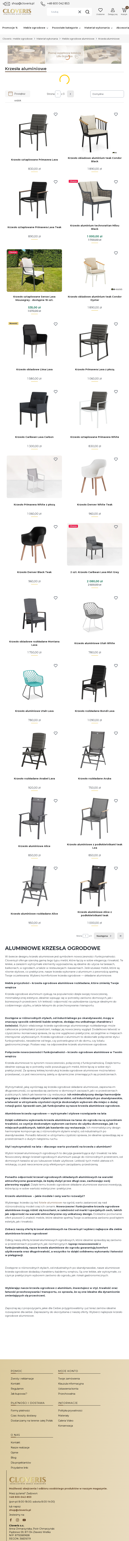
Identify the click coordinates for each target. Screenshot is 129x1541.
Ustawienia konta (68, 1388)
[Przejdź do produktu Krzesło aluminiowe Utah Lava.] (34, 683)
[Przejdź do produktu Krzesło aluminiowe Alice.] (34, 818)
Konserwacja (65, 1425)
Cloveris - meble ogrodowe (18, 38)
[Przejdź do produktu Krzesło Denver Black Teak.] (34, 544)
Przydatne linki (19, 1467)
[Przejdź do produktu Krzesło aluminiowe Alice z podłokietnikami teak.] (94, 886)
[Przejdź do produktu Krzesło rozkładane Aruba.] (94, 750)
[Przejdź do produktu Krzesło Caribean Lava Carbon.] (34, 409)
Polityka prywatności (70, 1410)
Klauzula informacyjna (71, 1383)
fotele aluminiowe (50, 1202)
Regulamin (17, 1388)
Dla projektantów (21, 1462)
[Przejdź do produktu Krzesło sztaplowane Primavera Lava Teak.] (34, 199)
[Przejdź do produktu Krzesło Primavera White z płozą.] (34, 477)
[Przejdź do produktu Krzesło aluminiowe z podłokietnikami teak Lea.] (94, 818)
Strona (51, 93)
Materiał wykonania (47, 38)
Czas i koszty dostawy (23, 1415)
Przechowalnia (66, 1393)
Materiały (63, 1415)
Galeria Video (65, 1420)
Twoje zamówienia (69, 1378)
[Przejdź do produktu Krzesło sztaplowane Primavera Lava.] (34, 132)
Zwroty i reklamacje (22, 1378)
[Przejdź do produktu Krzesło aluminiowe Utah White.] (94, 615)
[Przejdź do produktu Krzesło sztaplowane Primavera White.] (94, 409)
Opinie (14, 1452)
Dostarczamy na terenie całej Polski (32, 1420)
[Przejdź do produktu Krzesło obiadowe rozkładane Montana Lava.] (34, 615)
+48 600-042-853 (20, 1496)
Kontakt (15, 1383)
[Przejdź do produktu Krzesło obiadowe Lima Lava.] (34, 341)
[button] (87, 11)
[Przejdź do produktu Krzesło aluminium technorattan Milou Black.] (94, 199)
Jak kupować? (19, 1393)
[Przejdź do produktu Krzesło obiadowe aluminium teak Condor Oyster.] (94, 270)
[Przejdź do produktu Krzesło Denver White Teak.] (94, 477)
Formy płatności (20, 1410)
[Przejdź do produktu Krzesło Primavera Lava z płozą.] (94, 341)
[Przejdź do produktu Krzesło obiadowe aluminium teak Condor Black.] (94, 132)
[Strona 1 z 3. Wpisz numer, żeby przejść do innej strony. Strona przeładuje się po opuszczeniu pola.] (57, 94)
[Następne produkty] (104, 936)
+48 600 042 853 (58, 3)
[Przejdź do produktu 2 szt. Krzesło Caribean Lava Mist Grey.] (94, 544)
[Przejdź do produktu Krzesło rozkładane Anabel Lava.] (34, 750)
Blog (13, 1457)
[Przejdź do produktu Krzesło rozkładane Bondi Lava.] (94, 683)
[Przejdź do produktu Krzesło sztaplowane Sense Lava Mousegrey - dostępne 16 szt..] (34, 270)
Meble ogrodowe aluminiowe (78, 38)
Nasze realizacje (20, 1447)
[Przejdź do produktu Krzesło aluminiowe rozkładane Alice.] (34, 886)
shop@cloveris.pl (23, 3)
